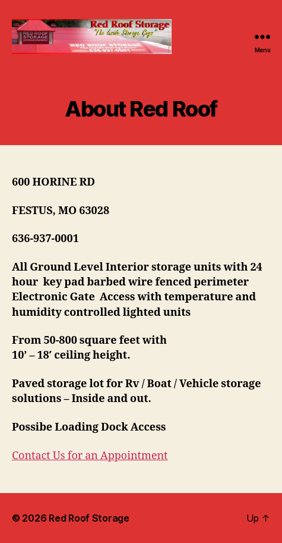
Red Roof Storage (89, 518)
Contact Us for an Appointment (89, 456)
